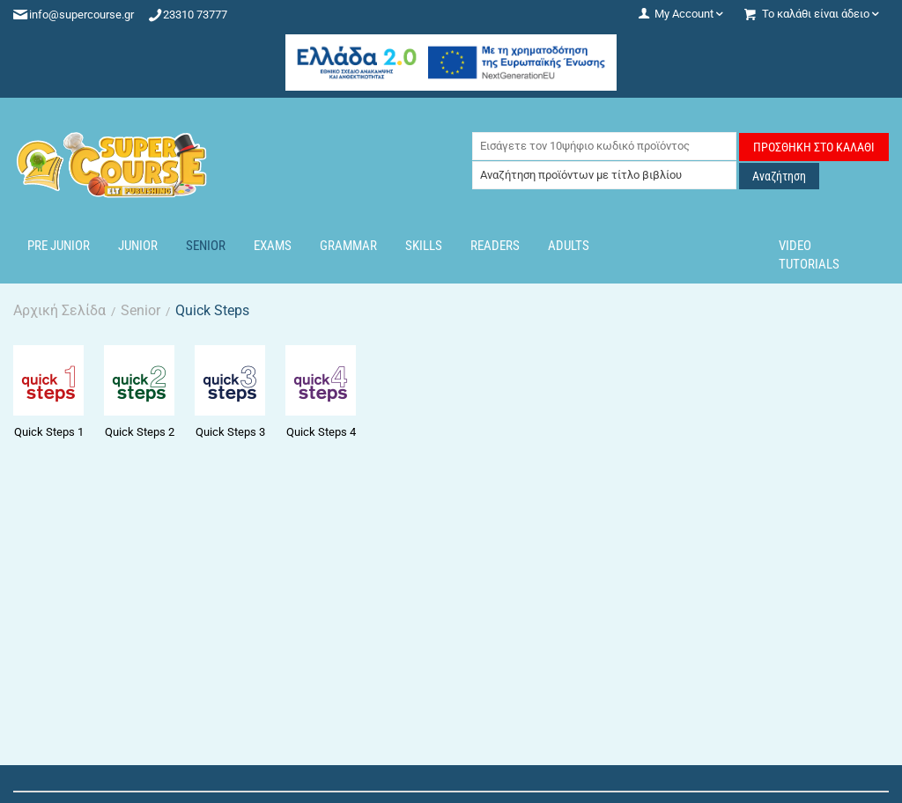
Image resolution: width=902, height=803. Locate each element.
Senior (206, 246)
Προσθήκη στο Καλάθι (814, 147)
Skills (423, 246)
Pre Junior (58, 246)
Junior (138, 246)
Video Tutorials (809, 255)
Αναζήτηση (779, 176)
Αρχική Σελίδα (59, 310)
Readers (495, 246)
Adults (568, 246)
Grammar (348, 246)
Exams (273, 246)
